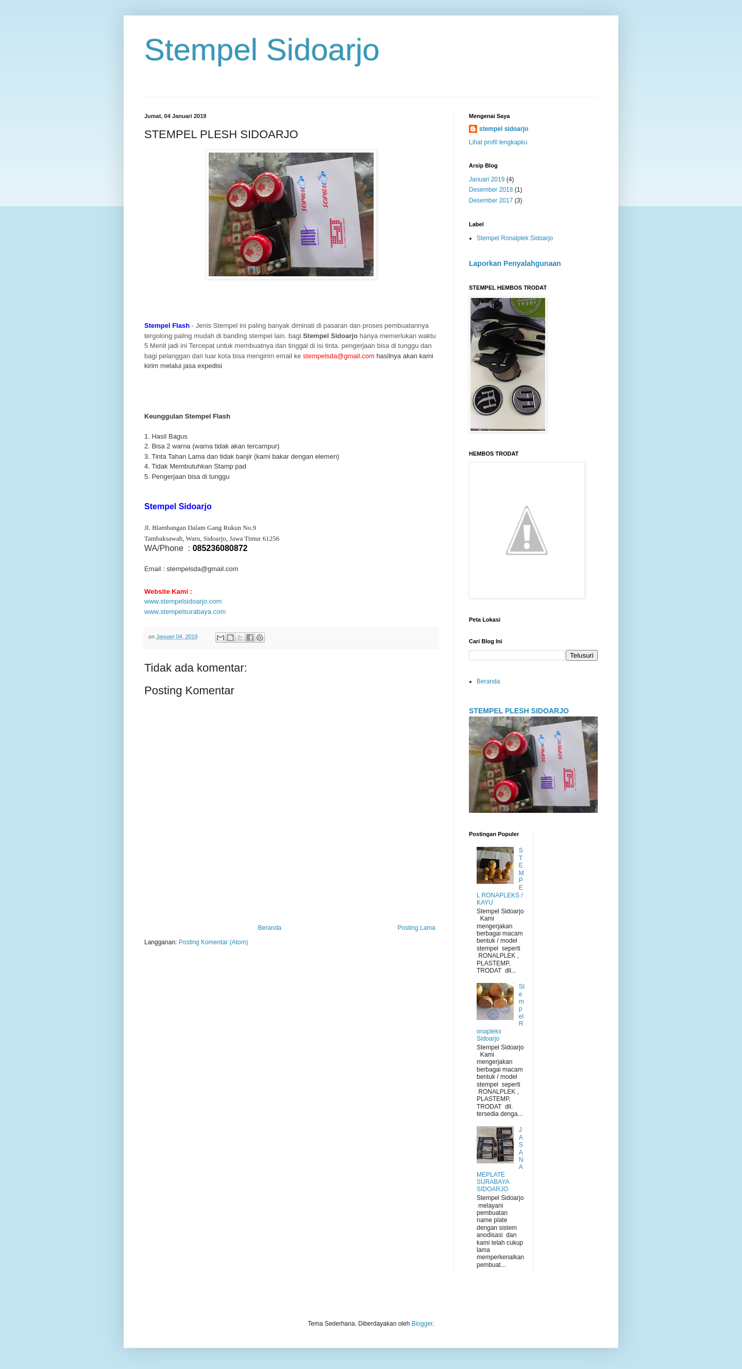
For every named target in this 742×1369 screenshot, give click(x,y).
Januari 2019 (486, 179)
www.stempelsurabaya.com (185, 611)
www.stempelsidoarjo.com (183, 601)
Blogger (422, 1323)
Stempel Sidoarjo (262, 49)
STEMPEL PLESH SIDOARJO (519, 711)
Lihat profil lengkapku (498, 142)
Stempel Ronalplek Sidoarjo (515, 238)
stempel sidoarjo (503, 128)
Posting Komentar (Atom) (213, 942)
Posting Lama (416, 927)
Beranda (269, 927)
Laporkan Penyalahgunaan (515, 263)
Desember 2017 (491, 200)
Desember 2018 (491, 189)
